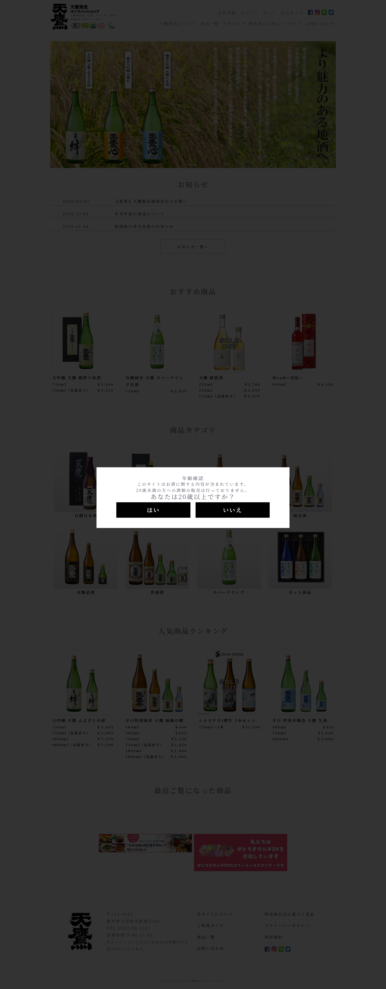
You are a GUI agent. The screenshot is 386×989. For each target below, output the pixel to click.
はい (153, 510)
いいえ (232, 510)
